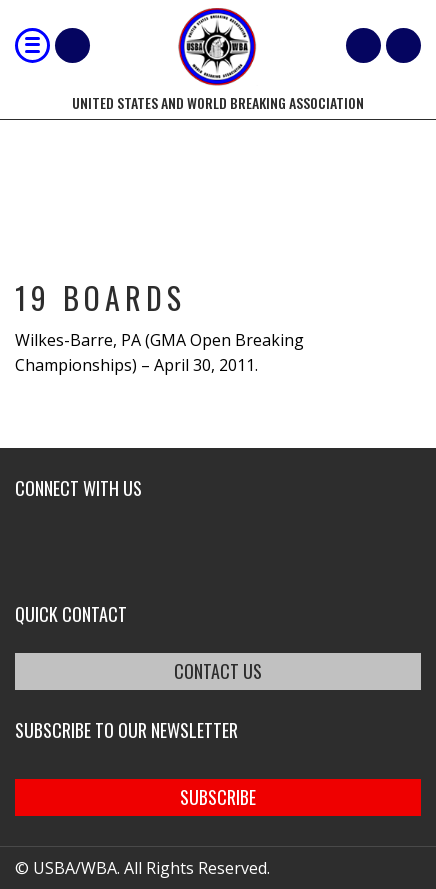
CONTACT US (218, 671)
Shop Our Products (72, 45)
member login (403, 45)
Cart (363, 45)
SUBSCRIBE (218, 797)
